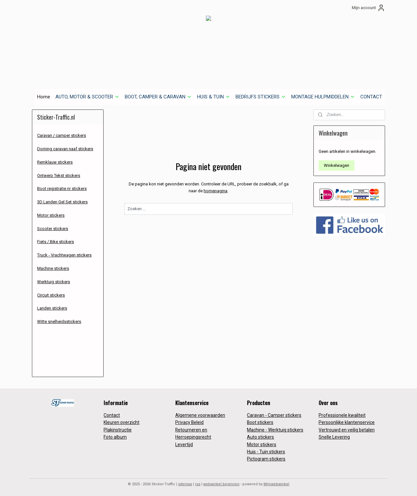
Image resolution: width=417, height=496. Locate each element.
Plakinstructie (118, 429)
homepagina (215, 190)
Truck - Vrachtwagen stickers (64, 255)
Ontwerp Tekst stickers (58, 175)
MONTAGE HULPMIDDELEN (323, 97)
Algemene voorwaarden (200, 415)
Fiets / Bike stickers (55, 241)
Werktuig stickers (53, 281)
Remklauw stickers (55, 162)
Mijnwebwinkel (276, 484)
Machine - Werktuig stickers (275, 429)
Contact (112, 415)
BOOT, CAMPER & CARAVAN (158, 97)
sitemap (185, 484)
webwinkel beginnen (221, 484)
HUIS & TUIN (213, 97)
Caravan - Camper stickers (274, 415)
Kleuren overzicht (121, 422)
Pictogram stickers (266, 458)
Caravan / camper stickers (61, 135)
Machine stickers (53, 268)
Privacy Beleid (189, 422)
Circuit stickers (51, 295)
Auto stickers (260, 437)
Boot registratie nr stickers (62, 188)
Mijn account (368, 8)
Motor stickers (51, 215)
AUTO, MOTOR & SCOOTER (87, 97)
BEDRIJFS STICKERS (261, 97)
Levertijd (184, 444)
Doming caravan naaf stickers (65, 148)
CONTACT (371, 97)
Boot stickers (260, 422)
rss (197, 484)
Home (43, 97)
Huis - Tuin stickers (266, 451)
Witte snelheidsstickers (59, 321)
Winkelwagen (336, 165)
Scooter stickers (52, 228)
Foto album (115, 437)
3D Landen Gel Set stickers (62, 201)
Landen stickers (52, 308)
